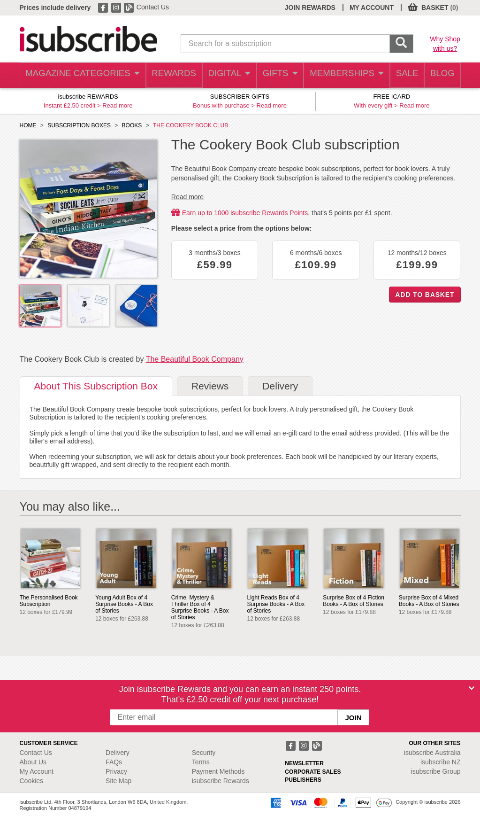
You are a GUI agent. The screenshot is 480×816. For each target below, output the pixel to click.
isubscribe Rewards (220, 781)
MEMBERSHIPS (341, 75)
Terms (201, 762)
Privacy (116, 771)
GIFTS (274, 75)
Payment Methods (218, 771)
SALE (401, 75)
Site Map (118, 781)
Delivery (118, 752)
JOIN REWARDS (310, 7)
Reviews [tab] (210, 386)
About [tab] (96, 386)
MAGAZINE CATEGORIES (78, 75)
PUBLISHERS (303, 780)
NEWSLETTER (304, 763)
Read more (117, 105)
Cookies (32, 781)
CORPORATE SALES (313, 772)
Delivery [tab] (280, 386)
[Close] (471, 688)
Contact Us (153, 7)
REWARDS (165, 75)
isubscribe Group (436, 771)
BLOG (440, 75)
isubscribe (432, 752)
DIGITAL (222, 75)
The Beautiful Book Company (195, 359)
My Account (36, 771)
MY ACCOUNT (372, 7)
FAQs (114, 762)
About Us (33, 762)
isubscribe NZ (440, 762)
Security (204, 752)
